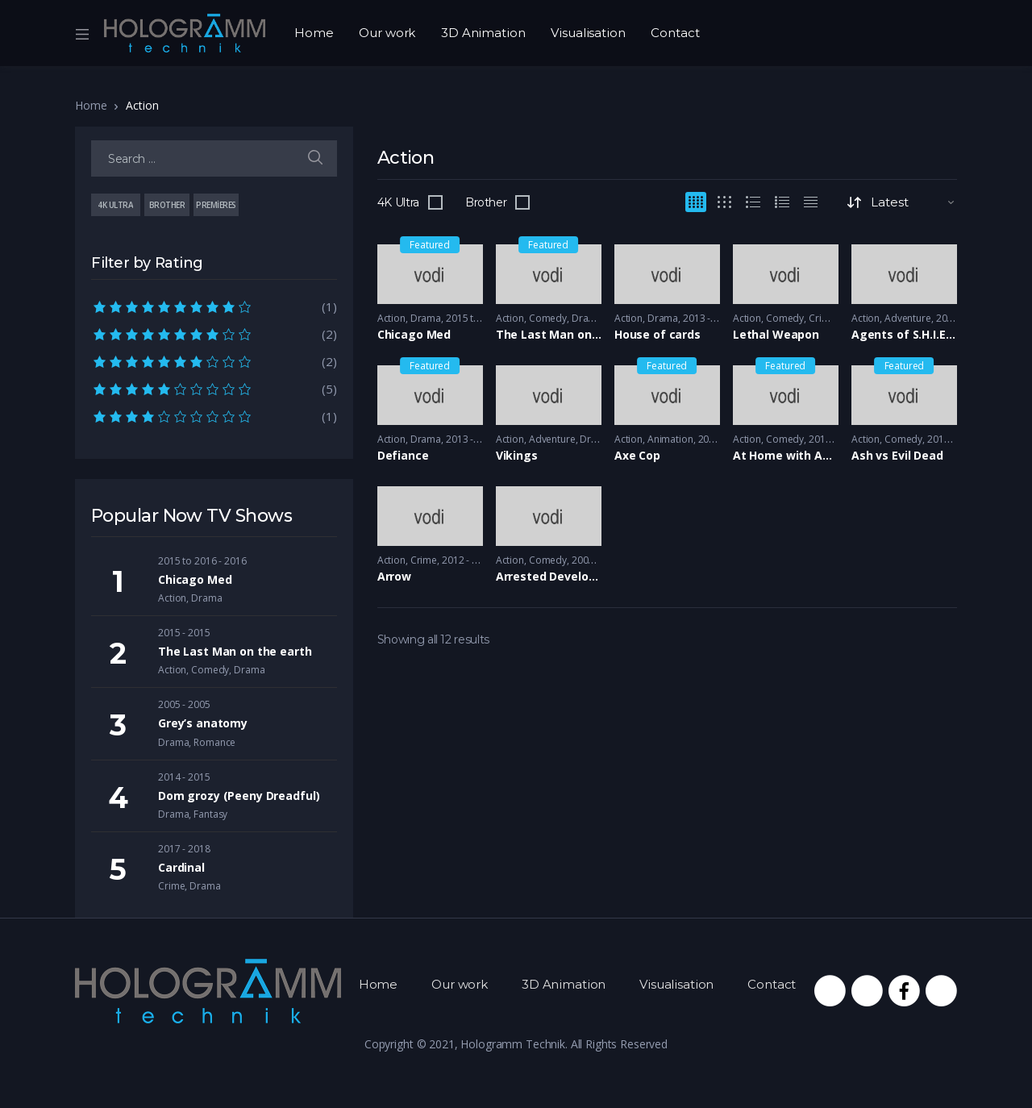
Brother (486, 202)
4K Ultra (398, 202)
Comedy (548, 318)
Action (391, 318)
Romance (214, 742)
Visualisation (588, 32)
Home (313, 32)
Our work (387, 32)
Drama (425, 318)
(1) (214, 305)
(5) (214, 388)
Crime (822, 318)
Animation (670, 439)
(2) (214, 333)
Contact (675, 32)
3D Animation (483, 32)
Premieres (216, 205)
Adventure (907, 318)
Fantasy (210, 814)
